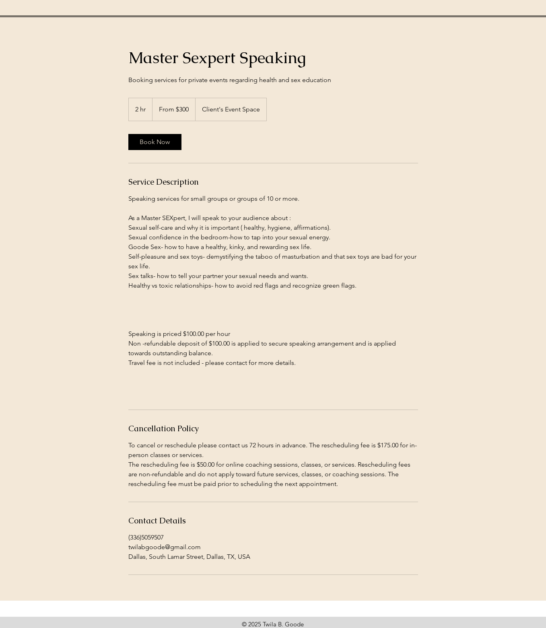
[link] (154, 142)
